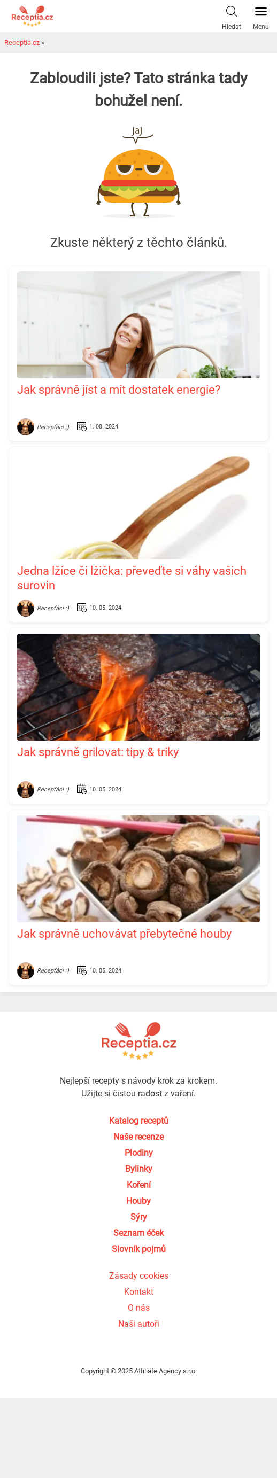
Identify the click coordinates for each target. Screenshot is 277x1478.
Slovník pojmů (139, 1249)
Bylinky (138, 1169)
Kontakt (138, 1292)
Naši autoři (138, 1324)
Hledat (231, 15)
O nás (139, 1308)
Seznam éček (138, 1233)
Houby (138, 1201)
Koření (139, 1185)
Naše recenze (138, 1137)
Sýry (138, 1217)
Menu (261, 15)
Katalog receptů (138, 1121)
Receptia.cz (22, 42)
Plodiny (139, 1153)
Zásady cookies (138, 1276)
